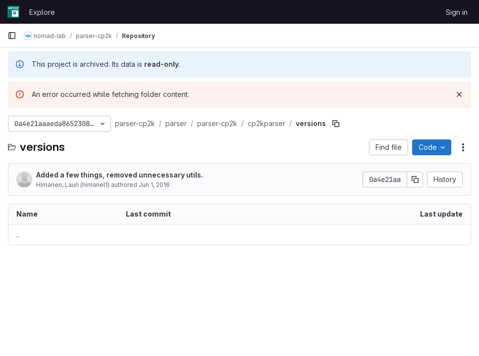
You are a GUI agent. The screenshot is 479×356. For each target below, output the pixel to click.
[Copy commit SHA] (415, 179)
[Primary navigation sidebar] (12, 36)
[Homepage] (13, 12)
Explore (42, 12)
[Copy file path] (336, 124)
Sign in (457, 12)
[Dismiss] (459, 94)
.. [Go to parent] (17, 234)
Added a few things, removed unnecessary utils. (119, 175)
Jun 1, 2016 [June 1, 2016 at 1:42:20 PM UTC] (154, 184)
